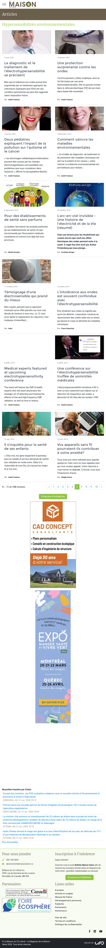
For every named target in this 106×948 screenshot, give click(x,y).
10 (96, 486)
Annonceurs (61, 910)
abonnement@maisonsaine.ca (19, 864)
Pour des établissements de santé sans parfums (25, 218)
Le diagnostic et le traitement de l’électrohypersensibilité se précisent (24, 69)
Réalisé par (88, 943)
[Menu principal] (4, 4)
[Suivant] (101, 486)
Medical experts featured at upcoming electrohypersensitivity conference (25, 374)
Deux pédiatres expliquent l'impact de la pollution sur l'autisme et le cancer (25, 145)
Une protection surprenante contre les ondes (76, 67)
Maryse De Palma (63, 897)
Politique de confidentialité (68, 924)
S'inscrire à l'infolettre (53, 496)
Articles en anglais (64, 893)
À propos (59, 890)
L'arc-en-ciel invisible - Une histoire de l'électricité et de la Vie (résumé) (76, 222)
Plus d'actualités (10, 842)
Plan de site (61, 917)
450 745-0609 (12, 860)
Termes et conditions (65, 921)
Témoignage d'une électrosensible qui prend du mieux (25, 296)
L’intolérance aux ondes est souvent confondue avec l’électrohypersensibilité (77, 298)
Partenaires (60, 907)
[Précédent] (49, 486)
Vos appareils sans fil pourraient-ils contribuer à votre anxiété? (78, 449)
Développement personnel (68, 900)
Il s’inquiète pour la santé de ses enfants (25, 447)
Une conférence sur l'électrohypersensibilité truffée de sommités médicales (77, 374)
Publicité (59, 904)
